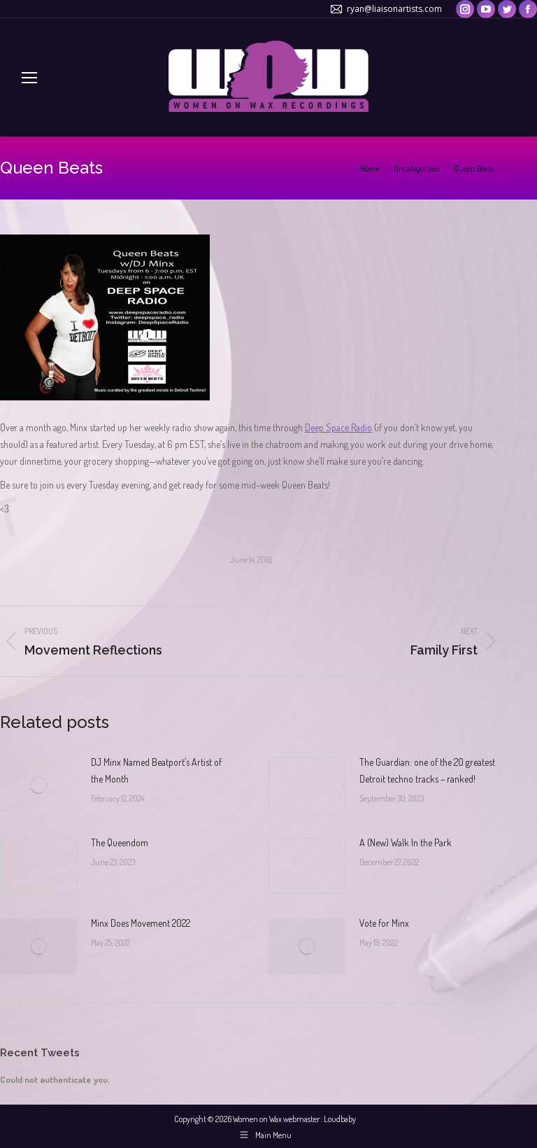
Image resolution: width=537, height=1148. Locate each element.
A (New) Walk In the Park (405, 842)
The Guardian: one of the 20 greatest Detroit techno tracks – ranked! (427, 770)
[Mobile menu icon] (29, 77)
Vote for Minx (384, 923)
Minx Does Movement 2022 (140, 923)
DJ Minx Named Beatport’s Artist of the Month (156, 770)
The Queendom (119, 842)
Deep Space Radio (338, 427)
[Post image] (38, 785)
